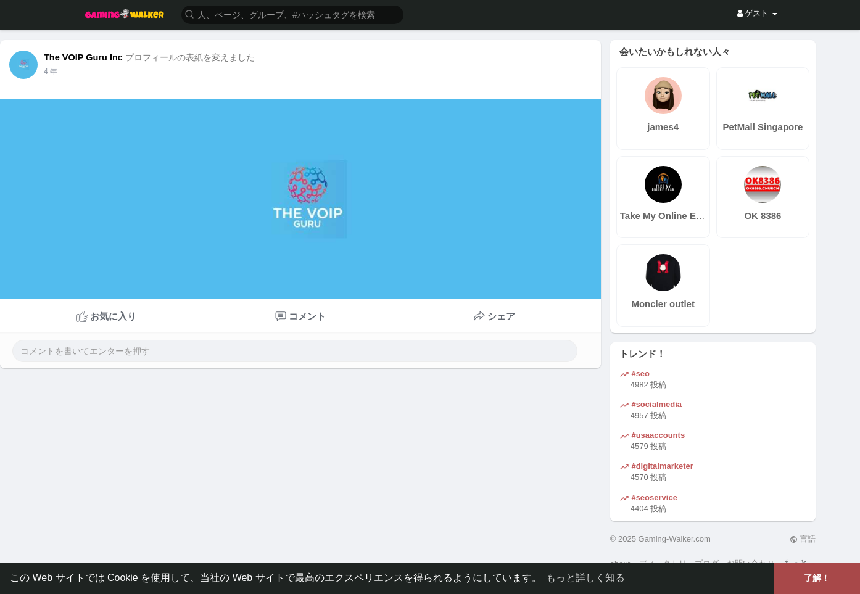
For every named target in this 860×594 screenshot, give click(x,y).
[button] (292, 14)
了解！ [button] (817, 578)
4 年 (50, 71)
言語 (803, 539)
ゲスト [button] (757, 13)
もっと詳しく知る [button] (585, 577)
